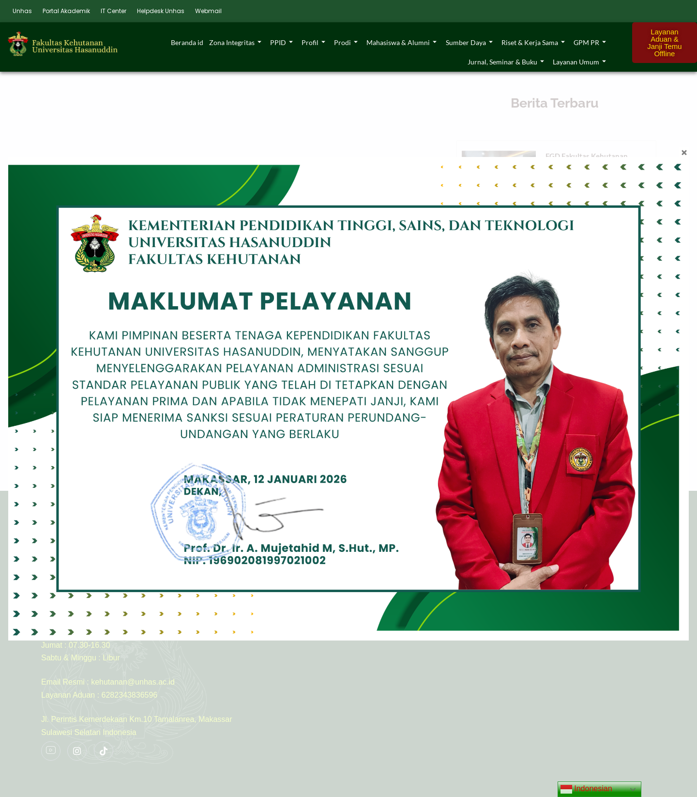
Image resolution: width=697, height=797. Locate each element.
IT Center (113, 11)
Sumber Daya (469, 42)
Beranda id (187, 42)
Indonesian (586, 789)
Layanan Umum (579, 62)
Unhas (22, 11)
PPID (282, 42)
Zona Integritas (236, 42)
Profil (314, 42)
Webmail (208, 11)
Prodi (346, 42)
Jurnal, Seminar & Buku (506, 62)
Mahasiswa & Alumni (402, 42)
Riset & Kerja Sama (533, 42)
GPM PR (590, 42)
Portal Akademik (66, 11)
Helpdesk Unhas (160, 11)
